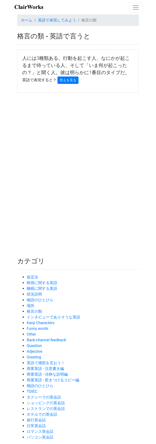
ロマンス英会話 (40, 431)
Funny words (37, 328)
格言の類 (34, 311)
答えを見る (68, 80)
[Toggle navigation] (135, 7)
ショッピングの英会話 (46, 403)
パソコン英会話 (40, 437)
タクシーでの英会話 (44, 397)
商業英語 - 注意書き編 (45, 368)
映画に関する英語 (42, 283)
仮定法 (32, 277)
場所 (30, 305)
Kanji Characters (41, 323)
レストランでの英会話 (46, 408)
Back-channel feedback (46, 340)
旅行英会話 (36, 420)
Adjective (34, 351)
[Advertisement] (78, 140)
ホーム (26, 20)
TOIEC (32, 391)
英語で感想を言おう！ (46, 363)
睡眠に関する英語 (42, 288)
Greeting (34, 357)
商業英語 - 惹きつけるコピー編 (53, 380)
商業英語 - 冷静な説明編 (47, 374)
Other (31, 334)
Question (34, 345)
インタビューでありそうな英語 (53, 317)
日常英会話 (36, 426)
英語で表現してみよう (57, 20)
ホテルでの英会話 (42, 414)
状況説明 (34, 294)
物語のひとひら (40, 300)
